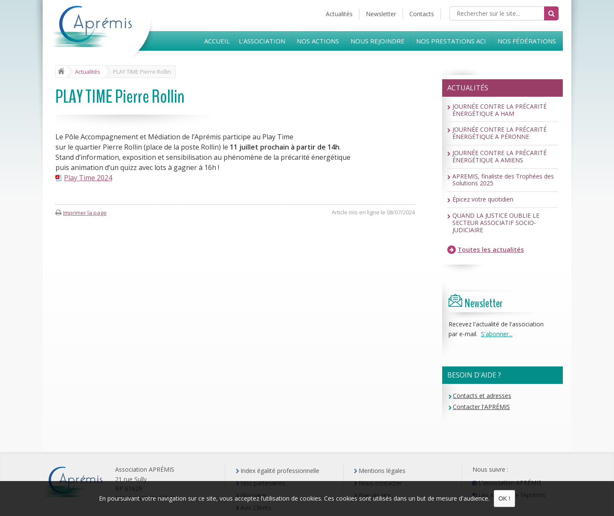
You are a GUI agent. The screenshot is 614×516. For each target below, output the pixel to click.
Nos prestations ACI (451, 41)
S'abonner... (497, 334)
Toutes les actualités (485, 249)
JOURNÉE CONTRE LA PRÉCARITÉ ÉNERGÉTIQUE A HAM (499, 110)
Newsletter (381, 14)
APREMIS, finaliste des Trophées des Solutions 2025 (503, 180)
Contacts (421, 14)
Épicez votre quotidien (482, 199)
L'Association (262, 41)
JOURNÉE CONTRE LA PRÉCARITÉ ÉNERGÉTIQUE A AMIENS (499, 157)
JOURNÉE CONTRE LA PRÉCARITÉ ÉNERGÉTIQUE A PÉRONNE (499, 133)
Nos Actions (318, 41)
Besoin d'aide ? (474, 375)
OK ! (504, 498)
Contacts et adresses (482, 396)
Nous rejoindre (377, 41)
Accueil (217, 41)
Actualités (339, 14)
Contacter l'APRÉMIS (481, 407)
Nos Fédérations (527, 41)
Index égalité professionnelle (279, 471)
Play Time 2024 (88, 177)
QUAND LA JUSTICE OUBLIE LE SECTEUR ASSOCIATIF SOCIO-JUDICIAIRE (495, 222)
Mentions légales (382, 471)
